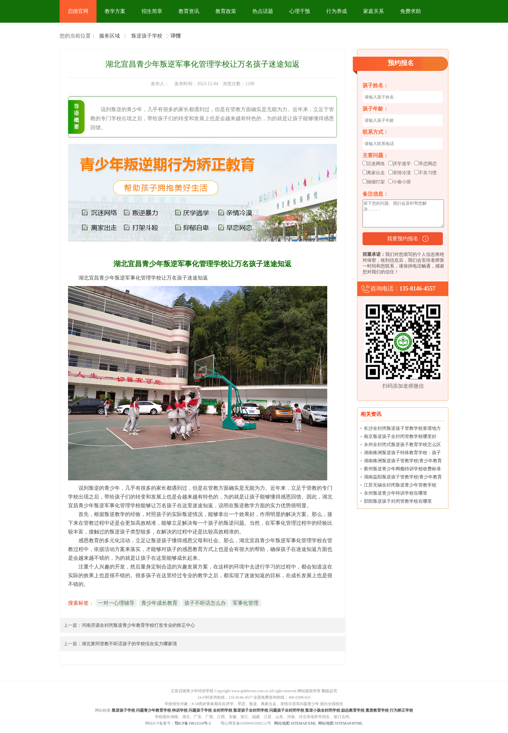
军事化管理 (246, 603)
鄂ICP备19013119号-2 (193, 723)
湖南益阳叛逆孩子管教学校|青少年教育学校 (403, 478)
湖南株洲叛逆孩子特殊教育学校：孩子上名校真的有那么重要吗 (402, 454)
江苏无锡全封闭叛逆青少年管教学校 (400, 485)
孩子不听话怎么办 (205, 603)
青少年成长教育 (159, 603)
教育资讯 (189, 11)
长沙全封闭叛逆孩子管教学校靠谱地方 (402, 428)
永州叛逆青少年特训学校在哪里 (395, 493)
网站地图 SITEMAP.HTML (340, 723)
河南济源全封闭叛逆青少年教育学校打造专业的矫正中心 (138, 625)
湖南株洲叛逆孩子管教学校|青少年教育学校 (403, 462)
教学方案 (115, 11)
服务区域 (109, 36)
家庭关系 (373, 11)
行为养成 (336, 11)
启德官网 (78, 11)
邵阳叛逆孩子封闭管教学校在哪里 (398, 501)
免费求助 (410, 11)
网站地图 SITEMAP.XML (295, 723)
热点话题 (262, 11)
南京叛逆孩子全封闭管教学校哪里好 (400, 436)
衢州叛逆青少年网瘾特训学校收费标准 (402, 468)
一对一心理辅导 (116, 603)
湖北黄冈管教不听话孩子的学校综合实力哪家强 (129, 643)
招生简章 (152, 11)
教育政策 (225, 11)
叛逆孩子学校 (146, 36)
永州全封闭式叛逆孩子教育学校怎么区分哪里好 (402, 446)
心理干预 (299, 11)
